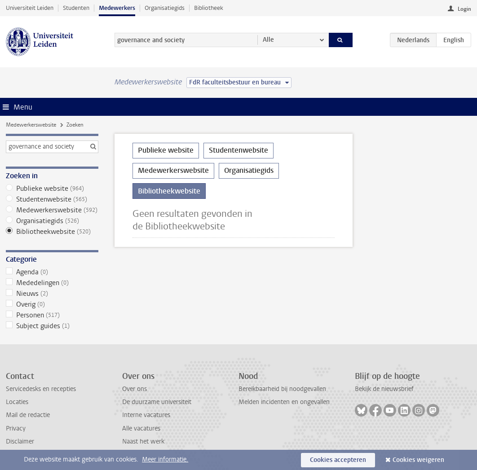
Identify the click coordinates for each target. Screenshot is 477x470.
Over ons (134, 389)
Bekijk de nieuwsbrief (384, 389)
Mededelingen (52, 283)
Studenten (76, 8)
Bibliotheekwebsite (52, 232)
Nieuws (52, 294)
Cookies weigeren (418, 460)
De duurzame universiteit (156, 402)
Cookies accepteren (338, 460)
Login (464, 9)
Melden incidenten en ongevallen (284, 402)
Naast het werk (143, 441)
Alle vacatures (141, 428)
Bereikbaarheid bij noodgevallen (282, 389)
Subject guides (52, 326)
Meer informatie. (165, 459)
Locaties (17, 402)
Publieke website (52, 188)
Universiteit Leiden (29, 8)
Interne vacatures (146, 415)
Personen (52, 315)
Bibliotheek (208, 8)
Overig (52, 304)
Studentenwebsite (52, 199)
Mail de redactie (28, 415)
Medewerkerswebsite (31, 124)
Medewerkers (117, 8)
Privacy (16, 428)
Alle (268, 39)
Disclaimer (20, 441)
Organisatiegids (165, 8)
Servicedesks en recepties (41, 389)
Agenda (52, 272)
